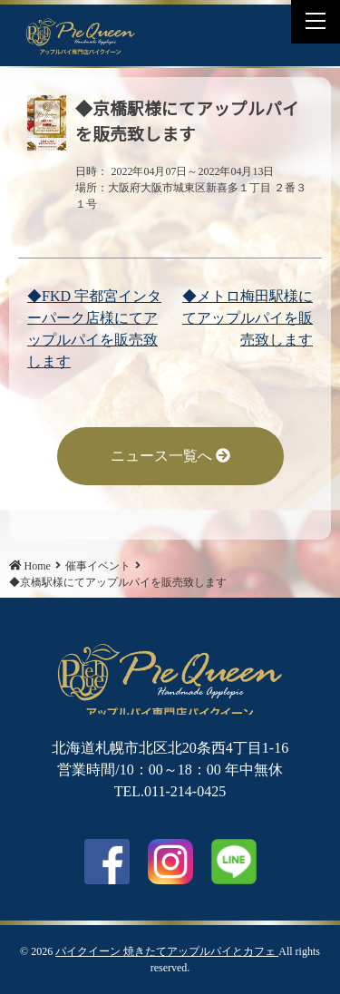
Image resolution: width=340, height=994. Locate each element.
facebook (107, 861)
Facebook (177, 24)
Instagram (170, 861)
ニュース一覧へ (170, 455)
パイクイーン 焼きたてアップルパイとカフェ (166, 951)
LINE (221, 24)
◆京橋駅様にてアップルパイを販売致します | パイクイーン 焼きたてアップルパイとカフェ (81, 35)
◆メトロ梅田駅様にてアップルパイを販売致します (247, 317)
